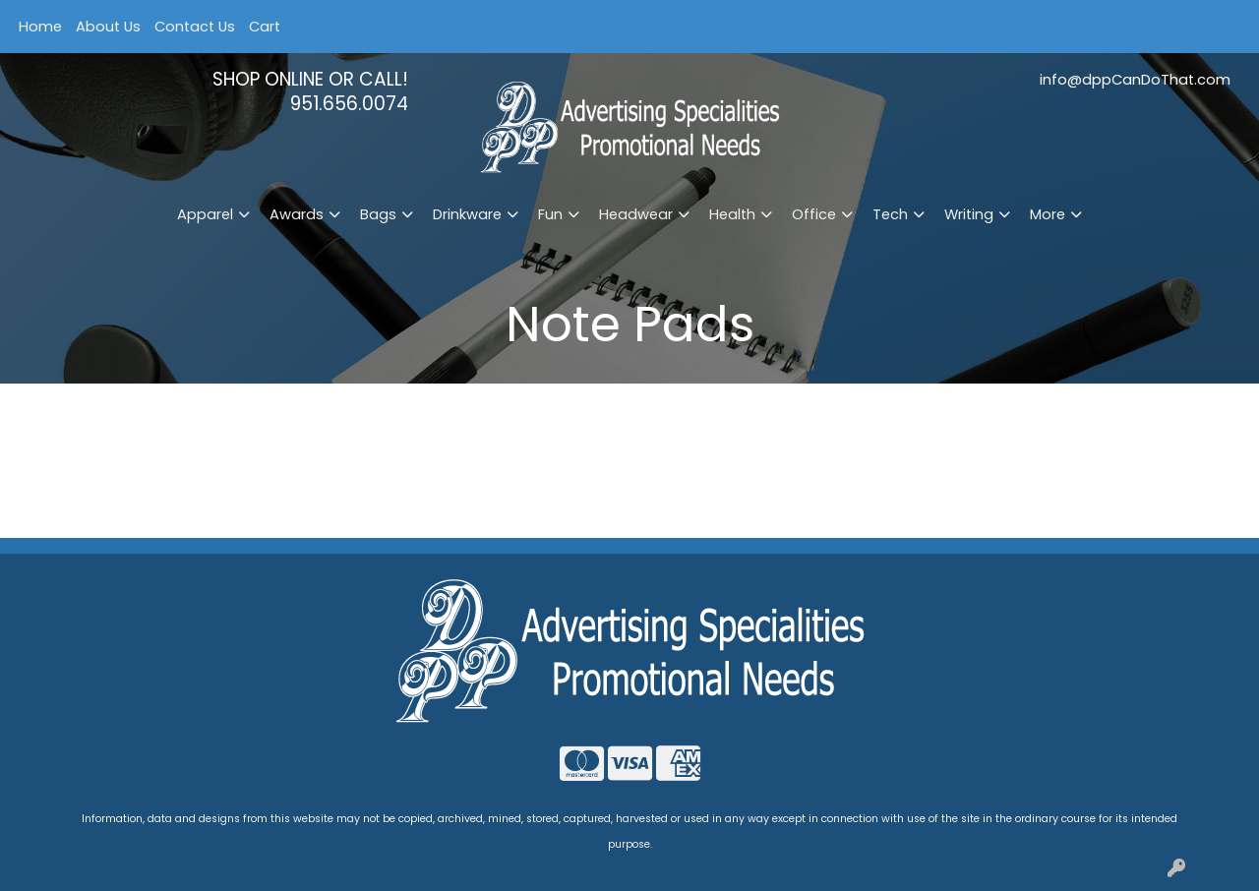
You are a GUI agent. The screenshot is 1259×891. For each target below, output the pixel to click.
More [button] (1047, 214)
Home (40, 26)
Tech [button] (890, 214)
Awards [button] (297, 214)
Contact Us (194, 26)
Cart (264, 26)
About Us (108, 26)
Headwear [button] (636, 214)
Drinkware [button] (467, 214)
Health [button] (732, 214)
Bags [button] (378, 214)
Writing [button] (968, 214)
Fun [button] (550, 214)
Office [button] (814, 214)
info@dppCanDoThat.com (1135, 79)
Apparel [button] (205, 214)
